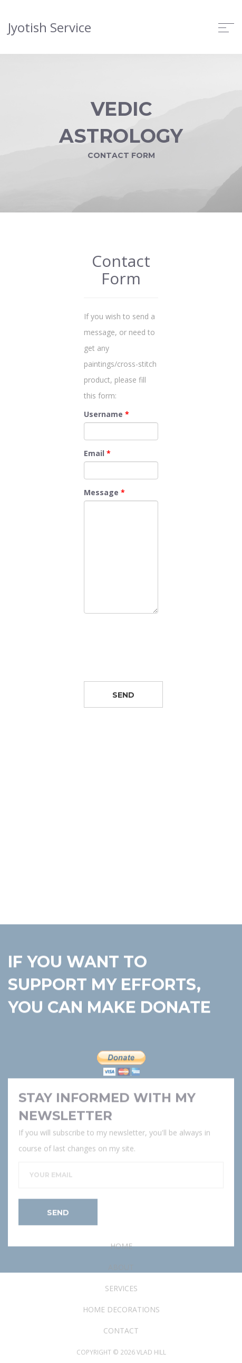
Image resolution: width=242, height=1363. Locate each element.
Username (106, 416)
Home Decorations (121, 1353)
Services (121, 1332)
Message (104, 494)
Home (121, 1289)
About (121, 1310)
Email (97, 455)
